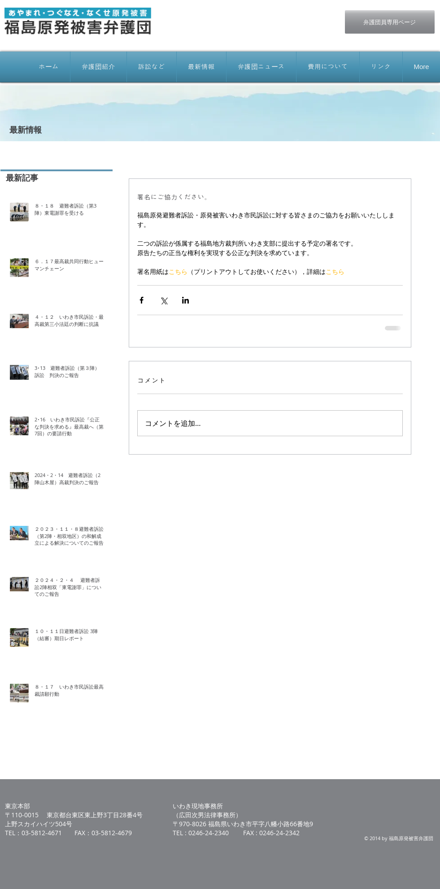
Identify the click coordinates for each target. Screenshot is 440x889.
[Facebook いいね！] (271, 14)
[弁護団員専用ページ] (390, 22)
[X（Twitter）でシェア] (163, 300)
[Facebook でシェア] (141, 300)
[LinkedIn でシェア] (185, 300)
